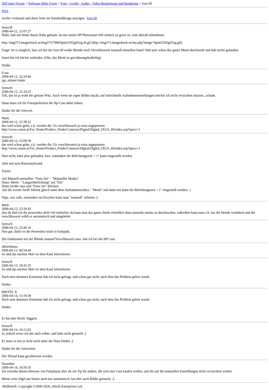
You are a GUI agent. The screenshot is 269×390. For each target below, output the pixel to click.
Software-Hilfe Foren (42, 3)
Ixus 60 (92, 18)
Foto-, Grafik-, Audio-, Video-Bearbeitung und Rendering (99, 3)
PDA (5, 11)
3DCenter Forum (13, 3)
